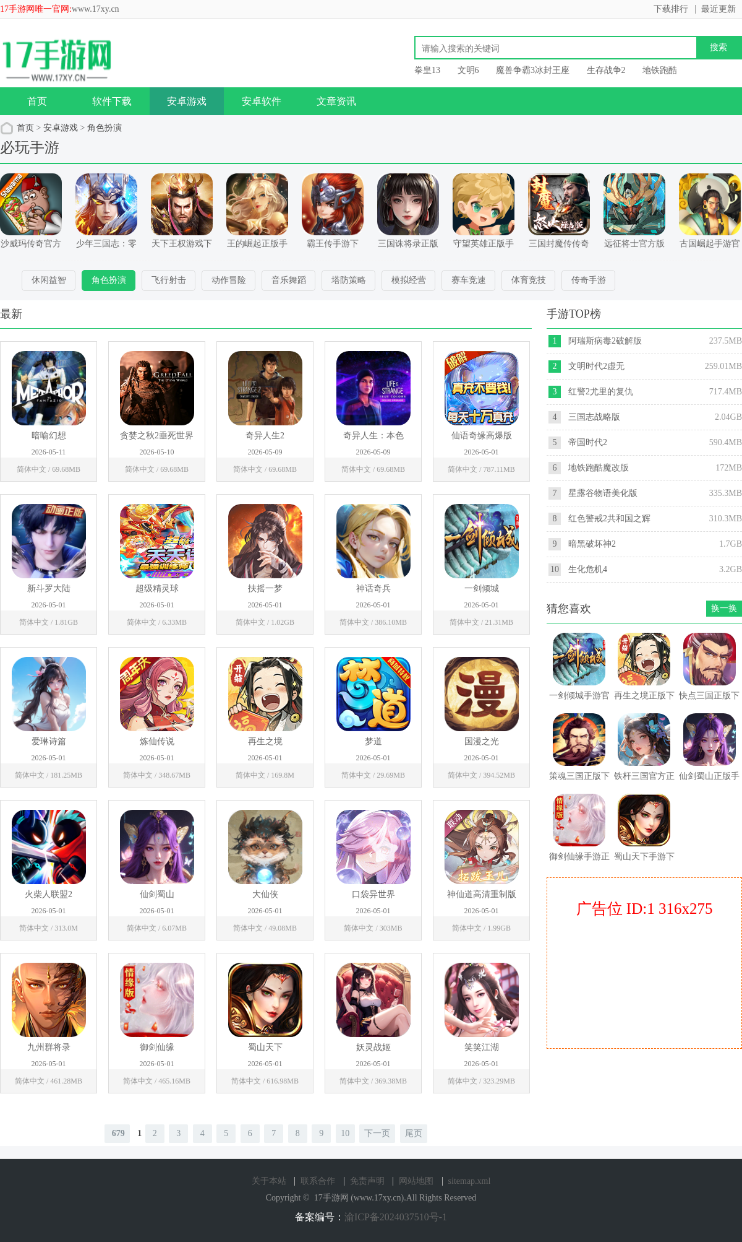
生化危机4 (587, 569)
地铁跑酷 (659, 70)
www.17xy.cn (95, 9)
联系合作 (318, 1181)
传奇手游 (588, 280)
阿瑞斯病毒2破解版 (605, 340)
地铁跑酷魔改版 (598, 467)
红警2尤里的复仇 (600, 391)
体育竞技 (528, 280)
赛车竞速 (468, 280)
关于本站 (269, 1181)
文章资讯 (336, 101)
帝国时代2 (587, 442)
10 (345, 1133)
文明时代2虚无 (596, 366)
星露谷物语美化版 (603, 493)
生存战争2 (606, 70)
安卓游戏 (187, 101)
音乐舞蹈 (288, 280)
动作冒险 (228, 280)
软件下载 (112, 101)
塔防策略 (348, 280)
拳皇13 (427, 70)
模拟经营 (408, 280)
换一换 (724, 608)
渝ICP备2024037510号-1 (395, 1217)
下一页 (377, 1133)
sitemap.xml (469, 1181)
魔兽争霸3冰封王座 (532, 70)
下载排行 (671, 9)
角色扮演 (104, 127)
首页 (37, 101)
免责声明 (367, 1181)
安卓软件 (261, 101)
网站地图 (416, 1181)
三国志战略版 (594, 417)
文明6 (468, 70)
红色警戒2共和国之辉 (609, 518)
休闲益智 (49, 280)
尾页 (413, 1133)
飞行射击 (168, 280)
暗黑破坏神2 (592, 544)
